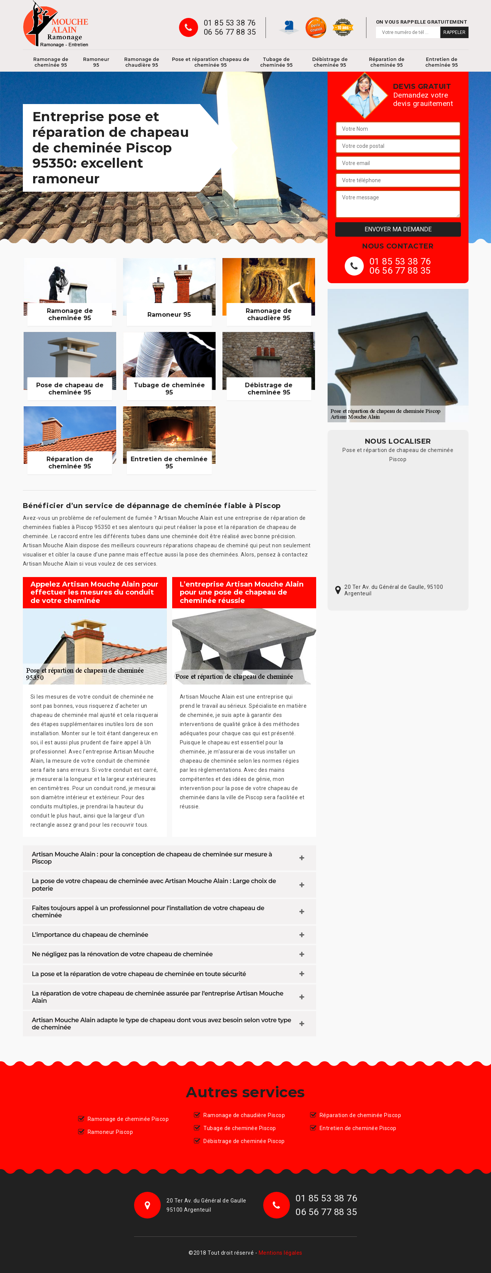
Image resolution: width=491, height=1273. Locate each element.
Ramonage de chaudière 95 (141, 62)
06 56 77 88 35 (230, 32)
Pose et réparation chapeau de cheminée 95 (210, 62)
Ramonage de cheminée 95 (50, 62)
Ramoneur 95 (96, 62)
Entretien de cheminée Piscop (358, 1128)
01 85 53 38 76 (230, 22)
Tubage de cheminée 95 (276, 62)
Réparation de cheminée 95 (387, 62)
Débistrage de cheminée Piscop (244, 1141)
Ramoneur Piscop (110, 1132)
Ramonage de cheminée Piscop (128, 1119)
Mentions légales (280, 1253)
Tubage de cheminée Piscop (239, 1128)
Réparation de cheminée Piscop (360, 1115)
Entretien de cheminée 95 (441, 62)
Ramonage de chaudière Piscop (244, 1115)
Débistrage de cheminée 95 (330, 62)
